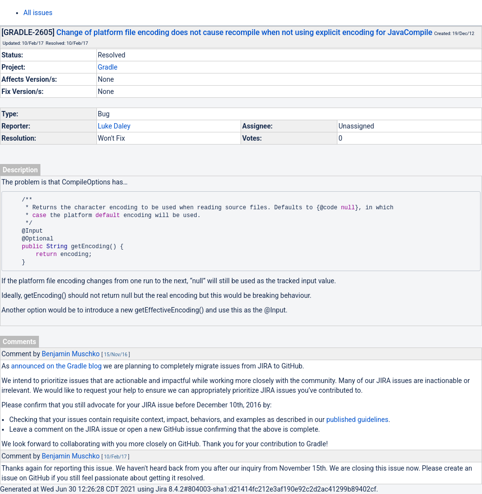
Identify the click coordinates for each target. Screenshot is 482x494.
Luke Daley (114, 126)
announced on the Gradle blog (56, 366)
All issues (38, 13)
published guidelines (357, 419)
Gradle (107, 67)
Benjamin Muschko (71, 354)
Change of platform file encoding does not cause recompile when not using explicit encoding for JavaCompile (244, 32)
